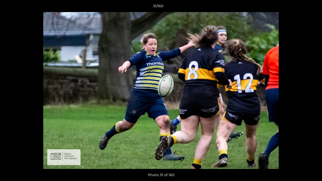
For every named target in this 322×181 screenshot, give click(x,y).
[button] (301, 7)
